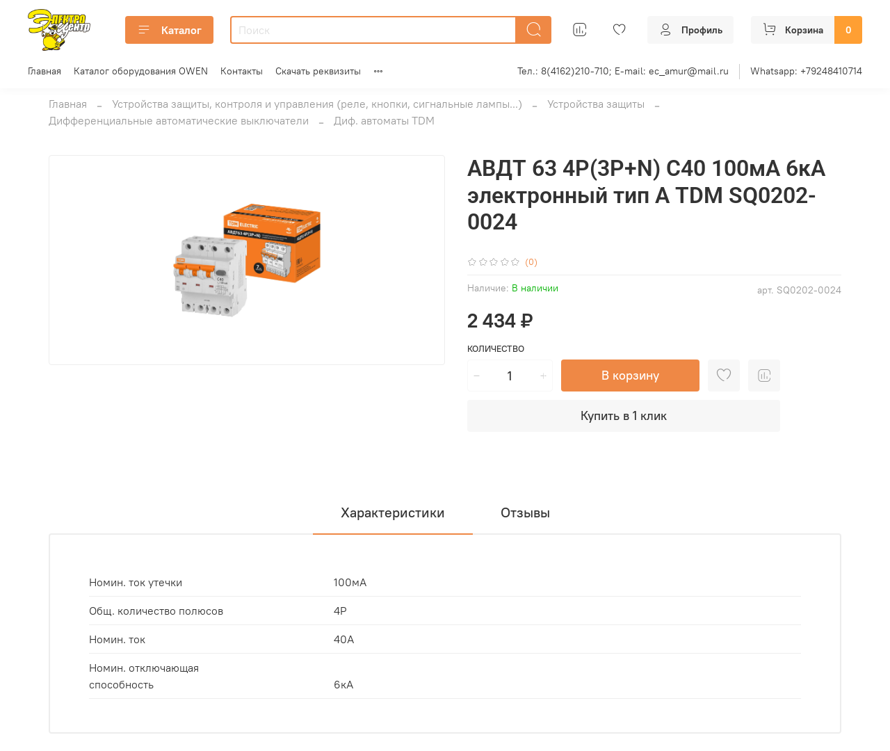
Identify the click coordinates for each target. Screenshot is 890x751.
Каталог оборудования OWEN (141, 71)
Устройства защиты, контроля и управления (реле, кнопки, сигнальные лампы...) (317, 104)
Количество (495, 349)
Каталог (169, 30)
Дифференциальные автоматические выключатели (179, 120)
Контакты (241, 71)
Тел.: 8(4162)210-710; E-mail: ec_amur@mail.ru (623, 71)
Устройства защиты (596, 104)
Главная (44, 71)
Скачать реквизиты (318, 71)
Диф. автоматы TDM (384, 120)
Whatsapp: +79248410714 (806, 71)
